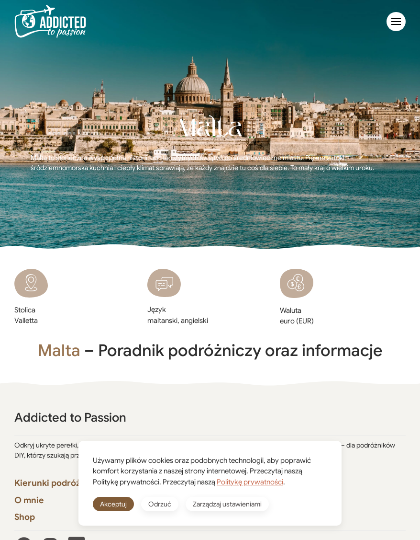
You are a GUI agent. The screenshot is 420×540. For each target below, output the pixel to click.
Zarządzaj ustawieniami (227, 504)
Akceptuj (113, 504)
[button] (396, 21)
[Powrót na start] (50, 21)
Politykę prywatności (250, 482)
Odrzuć (159, 504)
